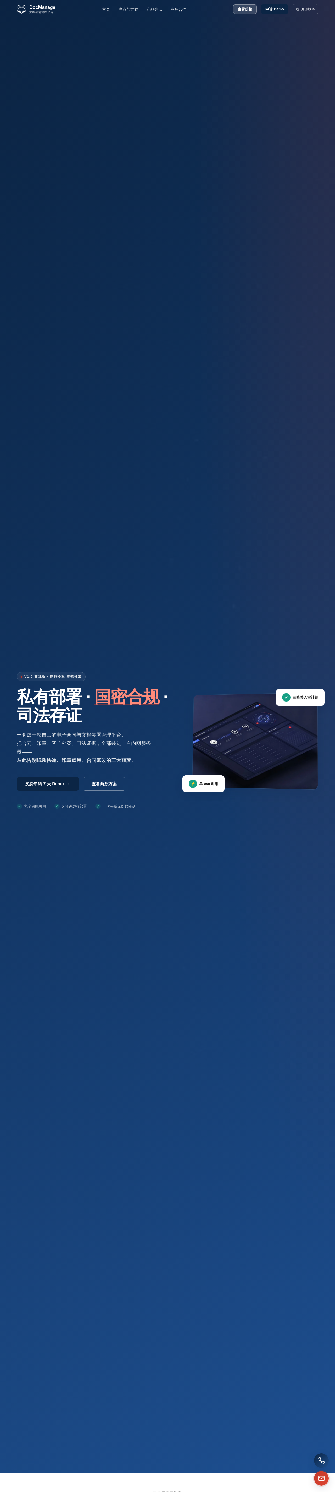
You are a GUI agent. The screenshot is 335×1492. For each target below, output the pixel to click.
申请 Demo (274, 9)
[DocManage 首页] (36, 9)
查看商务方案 (104, 784)
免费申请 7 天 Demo (47, 784)
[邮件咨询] (295, 1478)
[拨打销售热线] (295, 1460)
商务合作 (178, 9)
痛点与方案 (128, 9)
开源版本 (305, 9)
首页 (106, 9)
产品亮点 (154, 9)
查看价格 (245, 9)
